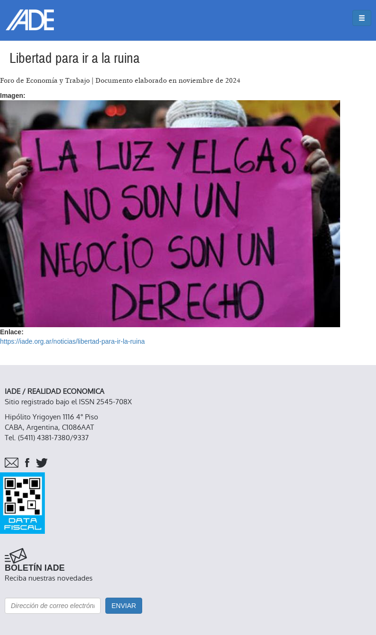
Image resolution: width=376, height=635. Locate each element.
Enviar (123, 605)
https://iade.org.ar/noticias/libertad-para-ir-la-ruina (72, 341)
